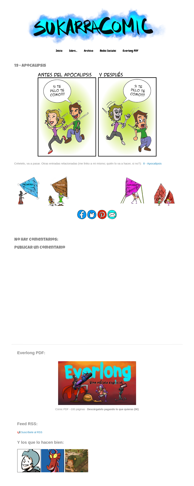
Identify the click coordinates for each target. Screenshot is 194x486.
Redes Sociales (108, 51)
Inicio (59, 51)
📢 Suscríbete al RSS (29, 432)
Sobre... (73, 51)
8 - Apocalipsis (152, 163)
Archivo (88, 51)
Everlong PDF (130, 51)
